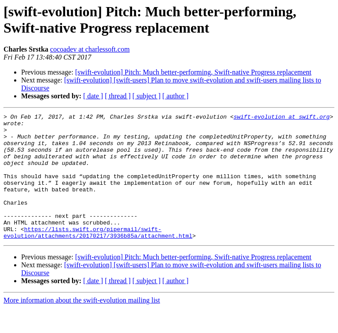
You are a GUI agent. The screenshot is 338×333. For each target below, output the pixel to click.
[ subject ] (146, 96)
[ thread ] (118, 96)
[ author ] (175, 96)
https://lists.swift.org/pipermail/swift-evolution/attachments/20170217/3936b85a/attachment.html (98, 257)
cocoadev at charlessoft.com (90, 49)
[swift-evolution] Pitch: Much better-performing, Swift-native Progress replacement (193, 72)
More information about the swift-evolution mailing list (82, 325)
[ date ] (93, 96)
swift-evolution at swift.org (282, 118)
